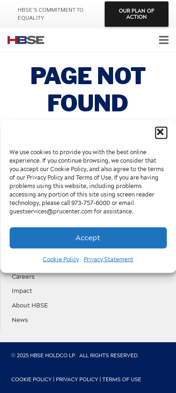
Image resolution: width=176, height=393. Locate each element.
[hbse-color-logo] (26, 40)
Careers (23, 277)
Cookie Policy (61, 259)
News (20, 320)
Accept (88, 237)
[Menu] (164, 40)
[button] (161, 133)
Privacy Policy (77, 379)
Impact (22, 291)
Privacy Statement (108, 259)
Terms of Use (121, 379)
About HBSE (30, 306)
